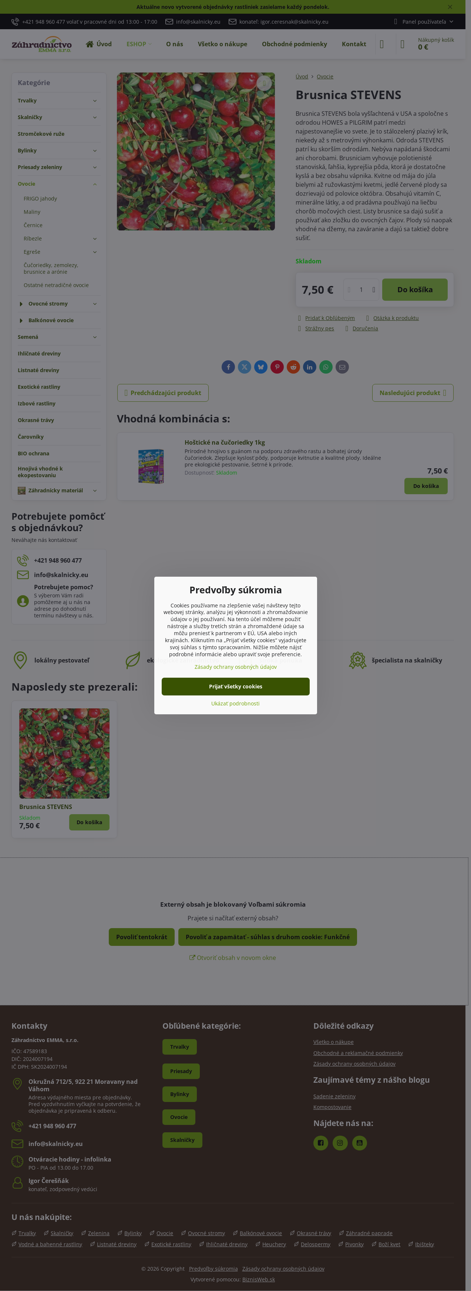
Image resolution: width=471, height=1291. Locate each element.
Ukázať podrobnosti (235, 703)
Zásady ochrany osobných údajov (236, 666)
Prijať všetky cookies (235, 686)
